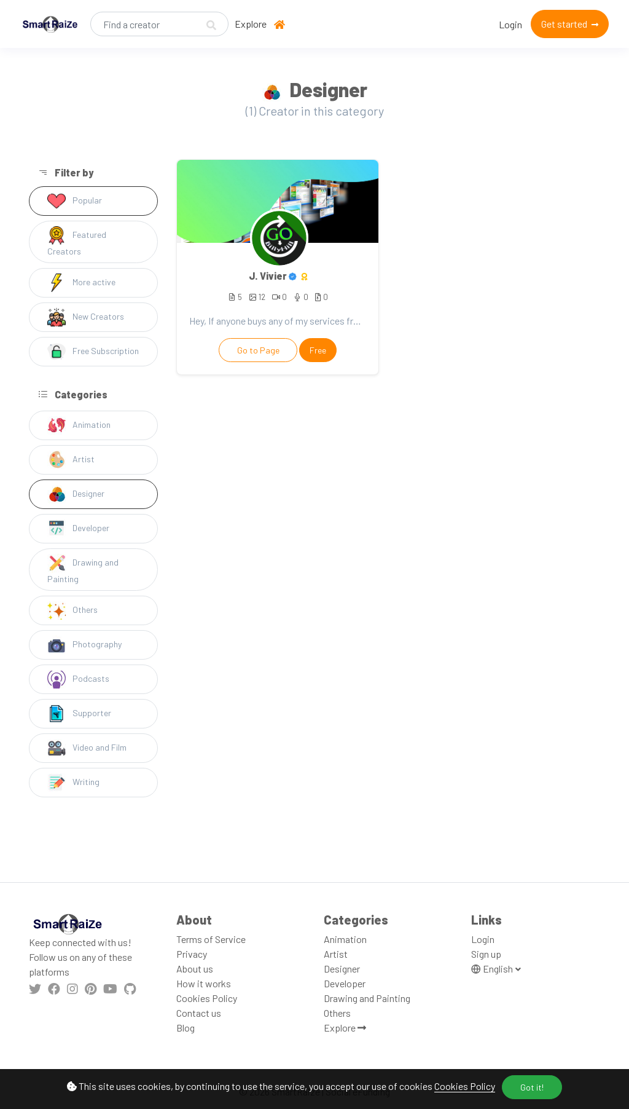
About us (194, 968)
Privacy (191, 954)
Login (510, 24)
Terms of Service (211, 939)
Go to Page (258, 350)
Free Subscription (93, 351)
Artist (71, 460)
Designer (75, 494)
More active (81, 283)
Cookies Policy (464, 1086)
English (493, 968)
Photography (84, 645)
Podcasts (78, 679)
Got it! (532, 1087)
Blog (185, 1027)
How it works (203, 983)
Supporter (79, 713)
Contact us (198, 1013)
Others (72, 610)
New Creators (85, 317)
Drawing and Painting (83, 569)
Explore (251, 24)
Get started (569, 24)
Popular (74, 201)
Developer (78, 528)
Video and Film (87, 748)
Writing (73, 782)
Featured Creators (76, 241)
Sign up (486, 954)
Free (318, 350)
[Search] (159, 24)
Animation (79, 425)
